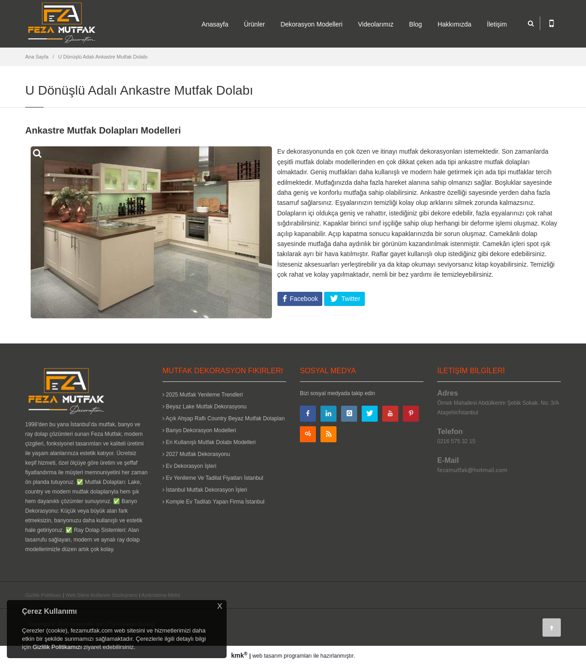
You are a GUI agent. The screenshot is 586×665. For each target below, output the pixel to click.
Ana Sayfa (37, 56)
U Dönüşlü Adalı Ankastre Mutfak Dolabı (103, 56)
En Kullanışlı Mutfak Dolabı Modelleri (209, 442)
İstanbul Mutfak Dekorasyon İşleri (205, 490)
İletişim (497, 24)
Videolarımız (376, 24)
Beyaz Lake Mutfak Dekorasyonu (204, 406)
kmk (240, 655)
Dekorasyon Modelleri (311, 24)
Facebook (303, 298)
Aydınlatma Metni (160, 595)
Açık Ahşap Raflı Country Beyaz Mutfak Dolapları (224, 418)
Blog (415, 24)
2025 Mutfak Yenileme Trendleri (203, 394)
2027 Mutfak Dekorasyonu (196, 454)
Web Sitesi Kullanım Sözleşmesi (101, 595)
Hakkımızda (455, 24)
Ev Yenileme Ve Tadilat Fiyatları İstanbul (213, 478)
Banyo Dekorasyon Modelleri (199, 430)
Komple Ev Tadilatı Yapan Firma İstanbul (214, 502)
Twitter (350, 298)
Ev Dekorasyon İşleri (189, 466)
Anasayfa (214, 24)
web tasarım (267, 656)
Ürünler (254, 24)
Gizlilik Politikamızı (57, 647)
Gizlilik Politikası (43, 595)
